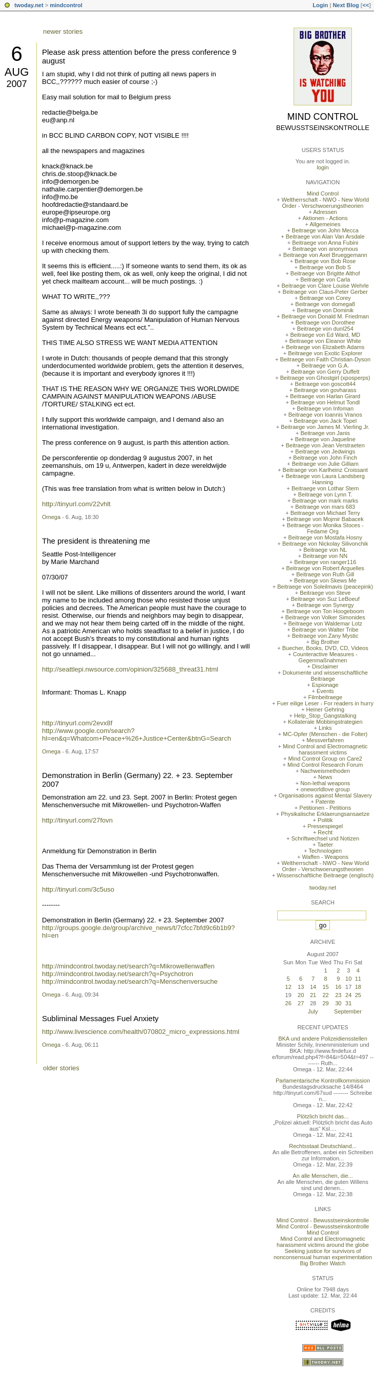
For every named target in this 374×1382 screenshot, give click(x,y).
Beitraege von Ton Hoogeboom (325, 611)
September (348, 1011)
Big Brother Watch (323, 1263)
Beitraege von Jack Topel (325, 421)
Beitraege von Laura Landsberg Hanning (325, 479)
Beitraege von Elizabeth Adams (325, 347)
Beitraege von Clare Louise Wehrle (325, 286)
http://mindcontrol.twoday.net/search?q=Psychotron (117, 974)
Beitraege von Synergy (325, 605)
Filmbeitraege (325, 697)
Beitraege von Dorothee (325, 322)
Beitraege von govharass (325, 390)
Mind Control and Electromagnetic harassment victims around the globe (323, 1242)
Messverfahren (325, 740)
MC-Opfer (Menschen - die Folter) (325, 734)
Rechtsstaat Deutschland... (322, 1146)
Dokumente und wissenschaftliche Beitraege (325, 676)
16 (338, 987)
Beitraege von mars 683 (325, 507)
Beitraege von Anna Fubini (325, 243)
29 (325, 1003)
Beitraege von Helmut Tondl (325, 402)
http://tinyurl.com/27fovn (77, 820)
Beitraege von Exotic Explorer (325, 353)
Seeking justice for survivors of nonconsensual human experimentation (323, 1254)
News (325, 777)
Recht (325, 832)
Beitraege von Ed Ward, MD (325, 335)
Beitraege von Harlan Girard (325, 396)
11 (358, 979)
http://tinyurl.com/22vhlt (76, 504)
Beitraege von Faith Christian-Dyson (325, 359)
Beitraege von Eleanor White (325, 341)
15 (325, 987)
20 (301, 995)
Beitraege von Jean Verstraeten (325, 445)
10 (348, 979)
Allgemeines (324, 224)
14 (313, 987)
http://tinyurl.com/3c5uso (78, 889)
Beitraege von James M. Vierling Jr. (325, 427)
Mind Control (323, 117)
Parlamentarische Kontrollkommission (323, 1080)
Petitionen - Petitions (325, 808)
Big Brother (325, 642)
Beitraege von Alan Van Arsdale (325, 236)
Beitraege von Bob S (325, 267)
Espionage (325, 685)
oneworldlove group (325, 789)
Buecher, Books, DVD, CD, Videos (325, 648)
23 (338, 995)
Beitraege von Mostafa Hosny (325, 537)
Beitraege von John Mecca (325, 230)
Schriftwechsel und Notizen (325, 838)
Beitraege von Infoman (325, 408)
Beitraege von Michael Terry (325, 513)
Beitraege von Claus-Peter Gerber (325, 292)
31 (348, 1003)
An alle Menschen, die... (322, 1176)
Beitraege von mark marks (325, 501)
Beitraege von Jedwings (325, 451)
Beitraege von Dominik (325, 310)
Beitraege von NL (325, 550)
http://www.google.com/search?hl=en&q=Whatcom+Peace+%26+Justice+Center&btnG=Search (136, 734)
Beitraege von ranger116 (325, 562)
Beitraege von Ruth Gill (325, 574)
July (313, 1011)
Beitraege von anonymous (325, 249)
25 (358, 995)
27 (301, 1003)
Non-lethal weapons (325, 783)
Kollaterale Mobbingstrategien (325, 722)
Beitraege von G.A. (325, 365)
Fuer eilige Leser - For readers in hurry (325, 703)
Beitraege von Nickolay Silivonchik (325, 544)
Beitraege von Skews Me (325, 580)
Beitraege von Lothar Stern (325, 488)
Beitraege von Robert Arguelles (325, 568)
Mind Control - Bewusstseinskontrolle (323, 1220)
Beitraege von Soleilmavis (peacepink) (325, 587)
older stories (61, 1068)
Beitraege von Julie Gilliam (325, 464)
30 (338, 1003)
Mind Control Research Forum (325, 765)
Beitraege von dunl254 (325, 329)
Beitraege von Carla (325, 279)
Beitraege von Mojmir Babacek (325, 519)
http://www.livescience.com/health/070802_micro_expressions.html (140, 1031)
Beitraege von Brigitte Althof (325, 273)
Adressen (325, 212)
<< (365, 5)
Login (320, 5)
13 (301, 987)
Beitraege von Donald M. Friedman (325, 316)
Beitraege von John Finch (325, 458)
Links (325, 728)
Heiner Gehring (325, 709)
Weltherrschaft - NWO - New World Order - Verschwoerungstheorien (325, 203)
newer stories (62, 31)
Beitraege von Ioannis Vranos (325, 415)
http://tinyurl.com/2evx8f (77, 723)
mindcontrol (66, 5)
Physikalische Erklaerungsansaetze (325, 814)
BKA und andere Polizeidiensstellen (322, 1038)
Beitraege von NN (325, 556)
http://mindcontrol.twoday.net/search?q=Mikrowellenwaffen (128, 966)
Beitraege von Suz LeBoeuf (325, 599)
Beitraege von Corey (325, 298)
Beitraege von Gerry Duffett (325, 372)
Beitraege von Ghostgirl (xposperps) (325, 378)
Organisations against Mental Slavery (325, 795)
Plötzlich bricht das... (323, 1116)
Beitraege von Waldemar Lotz (325, 623)
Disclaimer (325, 666)
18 (358, 987)
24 (348, 995)
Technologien (325, 851)
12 (288, 987)
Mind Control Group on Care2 (325, 758)
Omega (51, 517)
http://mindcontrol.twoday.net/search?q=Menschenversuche (130, 981)
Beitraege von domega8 (325, 304)
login (322, 167)
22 (325, 995)
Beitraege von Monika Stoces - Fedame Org (325, 528)
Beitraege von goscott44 (325, 384)
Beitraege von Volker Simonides (325, 617)
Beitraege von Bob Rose (325, 261)
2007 (16, 84)
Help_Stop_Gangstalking (325, 715)
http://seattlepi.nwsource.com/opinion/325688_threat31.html (130, 669)
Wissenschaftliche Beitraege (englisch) (325, 875)
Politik (325, 820)
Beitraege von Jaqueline (325, 439)
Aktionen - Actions (324, 218)
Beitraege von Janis (325, 433)
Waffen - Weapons (325, 857)
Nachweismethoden (325, 771)
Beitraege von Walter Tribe (325, 630)
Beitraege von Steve (325, 593)
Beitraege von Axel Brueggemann (325, 255)
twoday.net (29, 5)
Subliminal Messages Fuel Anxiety (100, 1018)
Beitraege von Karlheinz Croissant (325, 470)
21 (313, 995)
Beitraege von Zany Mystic (325, 636)
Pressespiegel (325, 826)
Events (325, 691)
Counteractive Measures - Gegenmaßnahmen (325, 657)
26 (288, 1003)
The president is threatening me (96, 540)
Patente (325, 801)
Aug (17, 72)
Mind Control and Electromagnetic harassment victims (325, 749)
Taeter (325, 844)
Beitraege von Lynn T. (325, 494)
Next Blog (346, 5)
